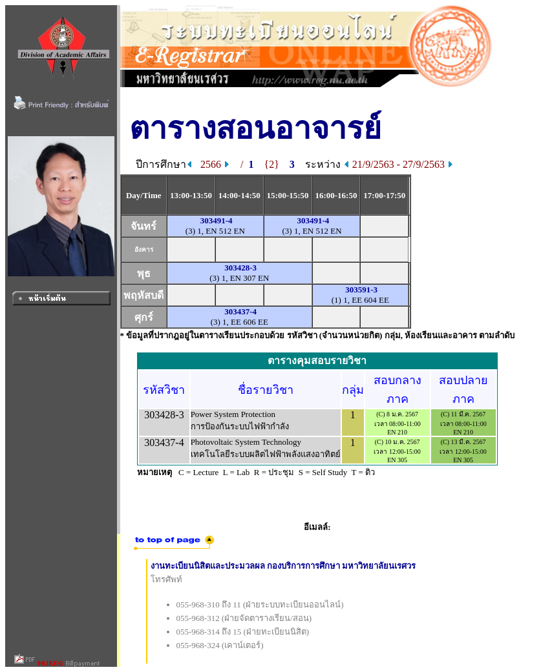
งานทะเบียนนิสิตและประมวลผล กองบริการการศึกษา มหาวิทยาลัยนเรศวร (283, 566)
